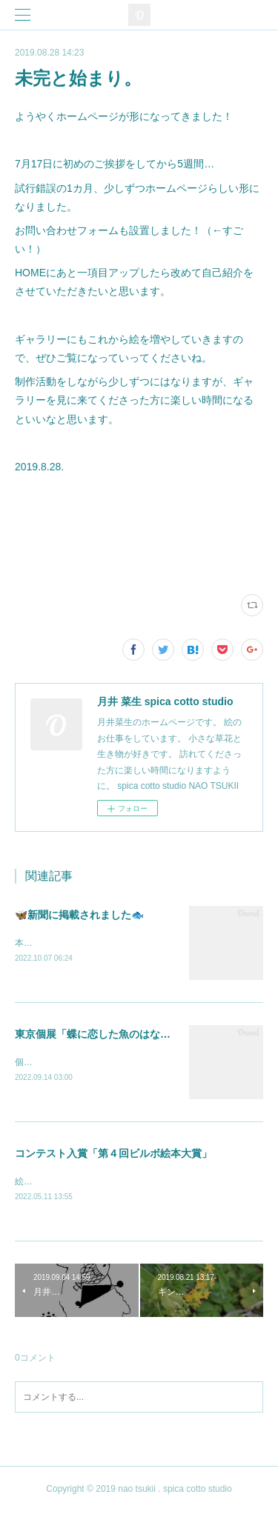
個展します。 (41, 1063)
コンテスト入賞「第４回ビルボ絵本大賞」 (113, 1155)
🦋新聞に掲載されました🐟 (79, 915)
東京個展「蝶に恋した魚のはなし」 (98, 1035)
